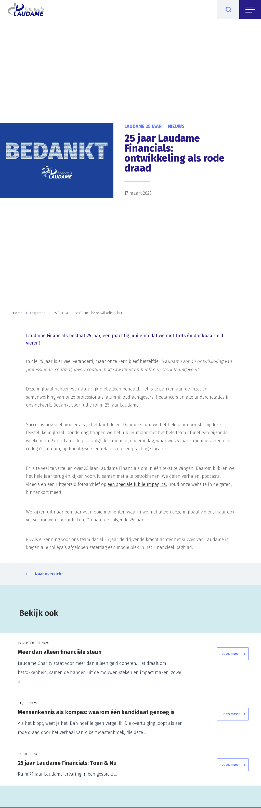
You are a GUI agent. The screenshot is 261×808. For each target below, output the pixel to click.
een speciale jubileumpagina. (137, 484)
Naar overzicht (49, 573)
